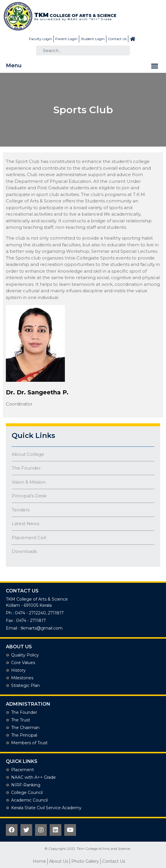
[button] (154, 65)
